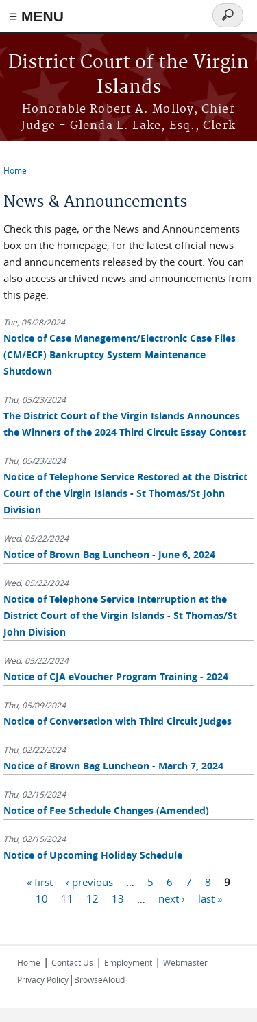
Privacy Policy (43, 979)
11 (67, 898)
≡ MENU (36, 16)
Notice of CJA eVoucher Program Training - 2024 (115, 676)
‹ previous (89, 882)
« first (40, 882)
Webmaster (185, 962)
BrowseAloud (99, 979)
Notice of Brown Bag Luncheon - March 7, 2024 (113, 765)
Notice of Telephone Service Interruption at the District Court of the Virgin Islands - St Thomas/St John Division (120, 615)
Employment (128, 962)
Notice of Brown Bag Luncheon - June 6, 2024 (109, 554)
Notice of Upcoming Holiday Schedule (92, 854)
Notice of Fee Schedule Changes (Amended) (106, 810)
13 (118, 898)
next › (171, 898)
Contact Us (72, 962)
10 (42, 898)
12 (92, 898)
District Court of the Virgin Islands (128, 75)
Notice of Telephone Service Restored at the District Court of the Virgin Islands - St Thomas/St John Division (125, 493)
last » (210, 898)
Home (15, 170)
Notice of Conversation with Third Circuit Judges (117, 721)
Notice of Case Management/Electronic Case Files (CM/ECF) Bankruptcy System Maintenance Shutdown (119, 355)
